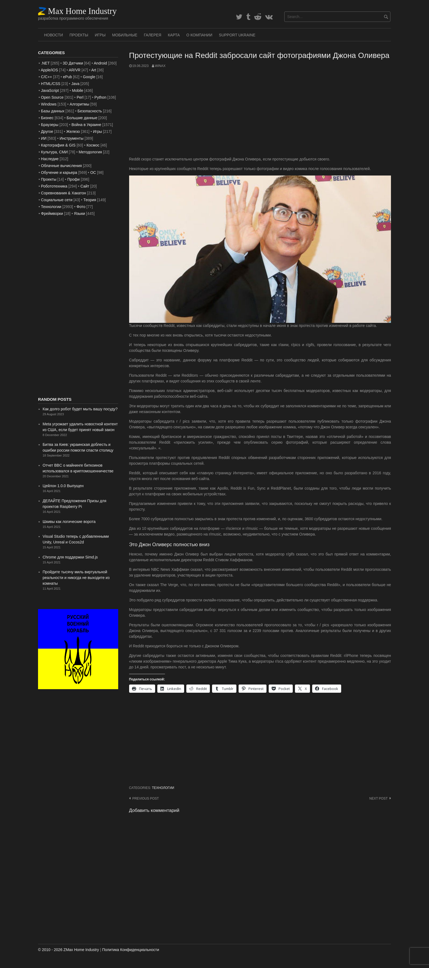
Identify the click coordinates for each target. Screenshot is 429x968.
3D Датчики (73, 63)
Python (100, 97)
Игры (100, 35)
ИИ (44, 138)
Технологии (163, 788)
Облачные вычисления (61, 165)
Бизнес (47, 118)
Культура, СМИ (54, 152)
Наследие (50, 159)
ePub (67, 77)
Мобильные (124, 35)
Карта (174, 35)
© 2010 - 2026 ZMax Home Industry (68, 949)
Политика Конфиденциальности (130, 949)
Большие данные (82, 118)
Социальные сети (57, 200)
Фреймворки (52, 213)
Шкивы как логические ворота (69, 521)
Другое (47, 131)
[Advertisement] (260, 112)
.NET (45, 63)
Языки (79, 213)
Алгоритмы (79, 104)
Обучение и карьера (59, 172)
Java (75, 83)
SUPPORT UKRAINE (237, 35)
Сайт (84, 186)
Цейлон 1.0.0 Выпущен (63, 486)
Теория (89, 200)
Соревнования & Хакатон (63, 193)
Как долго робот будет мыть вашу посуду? (80, 409)
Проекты (78, 35)
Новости (53, 35)
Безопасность (89, 111)
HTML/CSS (50, 83)
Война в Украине (86, 124)
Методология (90, 152)
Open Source (52, 97)
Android (100, 63)
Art (93, 70)
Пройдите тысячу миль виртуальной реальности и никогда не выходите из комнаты (76, 578)
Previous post (145, 798)
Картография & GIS (58, 145)
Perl (80, 97)
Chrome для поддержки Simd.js (70, 557)
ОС (93, 172)
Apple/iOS (49, 70)
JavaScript (50, 90)
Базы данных (53, 111)
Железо (73, 131)
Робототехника (54, 186)
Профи (73, 179)
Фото (81, 206)
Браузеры (50, 124)
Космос (92, 145)
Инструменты (71, 138)
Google (89, 77)
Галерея (152, 35)
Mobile (77, 90)
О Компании (199, 35)
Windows (49, 104)
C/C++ (46, 77)
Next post (378, 798)
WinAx (160, 66)
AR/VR (74, 70)
